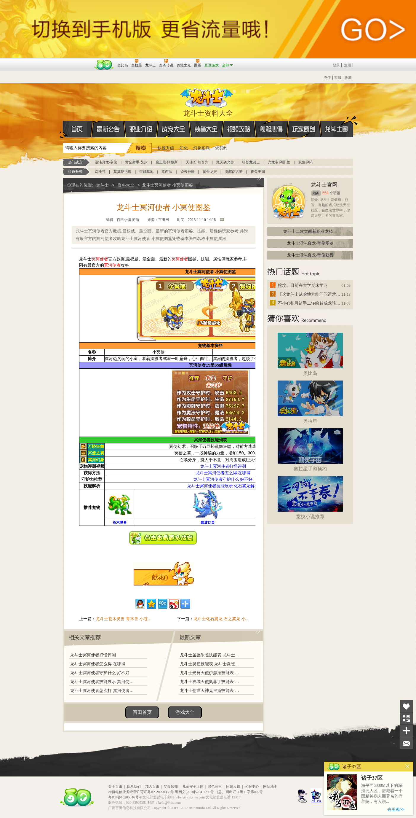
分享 (406, 731)
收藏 (348, 78)
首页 (63, 129)
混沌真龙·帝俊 (106, 162)
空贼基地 (146, 172)
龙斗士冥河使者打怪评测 (93, 655)
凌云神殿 (187, 172)
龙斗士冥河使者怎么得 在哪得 (97, 663)
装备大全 (206, 129)
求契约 (221, 148)
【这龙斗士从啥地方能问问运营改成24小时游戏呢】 (309, 294)
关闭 (407, 766)
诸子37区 (372, 778)
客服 (337, 78)
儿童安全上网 (193, 786)
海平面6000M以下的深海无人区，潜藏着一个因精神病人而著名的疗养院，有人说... (382, 793)
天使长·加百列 (197, 162)
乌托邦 (100, 172)
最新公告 (108, 129)
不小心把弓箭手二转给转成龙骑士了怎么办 (309, 303)
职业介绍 (141, 129)
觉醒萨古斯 (234, 172)
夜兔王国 (258, 172)
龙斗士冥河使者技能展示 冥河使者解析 (103, 681)
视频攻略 (239, 129)
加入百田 (152, 786)
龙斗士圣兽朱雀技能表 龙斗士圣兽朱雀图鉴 (210, 655)
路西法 (166, 172)
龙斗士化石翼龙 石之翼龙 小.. (220, 618)
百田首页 (142, 712)
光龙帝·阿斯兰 (279, 162)
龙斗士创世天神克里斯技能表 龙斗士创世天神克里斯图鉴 (210, 690)
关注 (406, 718)
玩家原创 (304, 129)
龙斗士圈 (336, 123)
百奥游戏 (77, 61)
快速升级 (166, 148)
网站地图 (270, 786)
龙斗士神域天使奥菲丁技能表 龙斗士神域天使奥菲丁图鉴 (210, 681)
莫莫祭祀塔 (122, 172)
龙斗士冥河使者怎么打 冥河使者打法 (103, 690)
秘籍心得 (271, 129)
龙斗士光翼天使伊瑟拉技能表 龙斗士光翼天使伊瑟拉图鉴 (210, 672)
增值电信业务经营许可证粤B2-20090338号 (141, 792)
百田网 (104, 64)
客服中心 (252, 786)
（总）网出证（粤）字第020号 (239, 792)
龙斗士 (207, 96)
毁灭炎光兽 (225, 162)
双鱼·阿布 (305, 162)
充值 (327, 78)
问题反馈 (233, 786)
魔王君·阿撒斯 (167, 162)
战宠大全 (174, 129)
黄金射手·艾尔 (136, 162)
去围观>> (395, 809)
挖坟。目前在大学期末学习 (303, 285)
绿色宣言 (215, 786)
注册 (347, 65)
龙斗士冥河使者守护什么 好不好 (99, 672)
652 (325, 193)
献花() (160, 577)
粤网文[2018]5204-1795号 (194, 792)
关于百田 (115, 786)
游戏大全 (184, 712)
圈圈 (316, 193)
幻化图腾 (201, 148)
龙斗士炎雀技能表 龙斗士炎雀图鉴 (210, 663)
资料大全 (126, 185)
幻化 (184, 148)
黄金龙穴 (210, 172)
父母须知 (171, 786)
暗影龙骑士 (251, 162)
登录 (336, 65)
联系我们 (134, 786)
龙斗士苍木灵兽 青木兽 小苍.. (123, 618)
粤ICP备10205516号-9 (125, 797)
